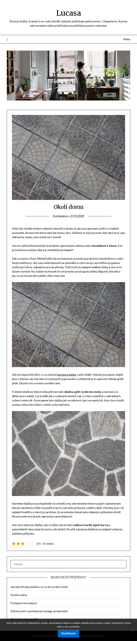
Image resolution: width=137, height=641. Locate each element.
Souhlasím (68, 633)
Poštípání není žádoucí (24, 603)
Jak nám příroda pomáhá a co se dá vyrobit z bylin (39, 586)
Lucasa (68, 12)
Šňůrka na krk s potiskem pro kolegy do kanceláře (39, 611)
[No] (132, 630)
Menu (126, 39)
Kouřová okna (19, 594)
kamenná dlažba (67, 374)
